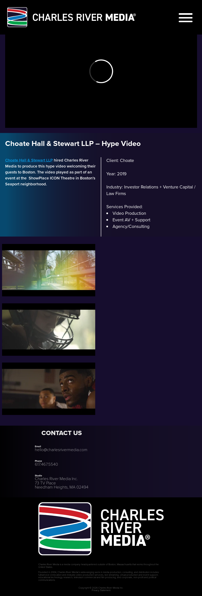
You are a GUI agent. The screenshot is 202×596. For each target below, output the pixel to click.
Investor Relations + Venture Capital (158, 187)
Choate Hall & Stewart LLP (29, 160)
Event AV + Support (131, 220)
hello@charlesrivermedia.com (61, 450)
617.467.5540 (46, 464)
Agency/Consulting (131, 226)
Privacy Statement (101, 590)
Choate (127, 160)
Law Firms (116, 193)
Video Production (129, 213)
